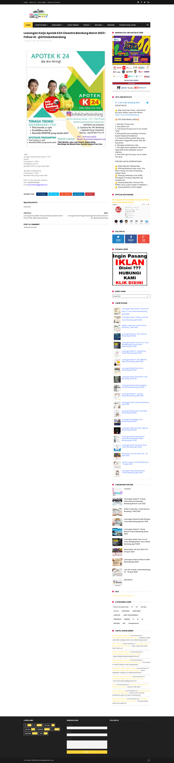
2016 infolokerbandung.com (43, 760)
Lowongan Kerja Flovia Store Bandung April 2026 (132, 369)
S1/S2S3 (86, 25)
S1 (133, 619)
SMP (124, 623)
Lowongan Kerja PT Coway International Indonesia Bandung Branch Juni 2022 (135, 501)
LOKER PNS (117, 615)
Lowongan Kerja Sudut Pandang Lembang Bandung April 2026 (134, 386)
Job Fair (116, 611)
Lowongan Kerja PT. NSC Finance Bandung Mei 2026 (134, 335)
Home (26, 2)
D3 (137, 607)
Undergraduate (133, 623)
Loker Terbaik (73, 25)
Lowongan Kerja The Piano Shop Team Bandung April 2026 (134, 446)
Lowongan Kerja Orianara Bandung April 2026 (135, 403)
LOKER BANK (125, 611)
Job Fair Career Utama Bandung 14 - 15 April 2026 (135, 463)
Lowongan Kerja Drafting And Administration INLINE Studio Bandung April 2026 (133, 438)
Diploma (98, 25)
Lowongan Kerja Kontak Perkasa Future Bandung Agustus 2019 (137, 520)
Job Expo (144, 607)
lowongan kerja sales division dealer (126, 654)
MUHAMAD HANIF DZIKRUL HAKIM (124, 668)
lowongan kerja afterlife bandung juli (126, 662)
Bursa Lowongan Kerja (121, 607)
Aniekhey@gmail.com (121, 635)
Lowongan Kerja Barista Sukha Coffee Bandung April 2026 (133, 472)
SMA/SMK (111, 25)
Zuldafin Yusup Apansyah (122, 676)
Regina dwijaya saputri (121, 652)
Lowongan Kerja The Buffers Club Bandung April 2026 (134, 378)
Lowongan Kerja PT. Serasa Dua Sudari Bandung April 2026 (134, 352)
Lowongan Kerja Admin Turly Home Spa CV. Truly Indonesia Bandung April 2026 (135, 311)
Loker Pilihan (40, 25)
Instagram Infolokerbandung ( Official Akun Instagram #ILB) (130, 201)
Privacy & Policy (53, 2)
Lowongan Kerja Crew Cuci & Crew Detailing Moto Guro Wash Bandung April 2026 (135, 344)
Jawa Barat (57, 25)
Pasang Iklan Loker (127, 25)
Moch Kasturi (117, 644)
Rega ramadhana (119, 699)
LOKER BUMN (136, 611)
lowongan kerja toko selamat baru (126, 670)
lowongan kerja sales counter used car (127, 679)
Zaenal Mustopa (118, 691)
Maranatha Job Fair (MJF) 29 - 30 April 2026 (135, 455)
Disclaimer (42, 2)
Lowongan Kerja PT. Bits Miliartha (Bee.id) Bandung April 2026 (134, 361)
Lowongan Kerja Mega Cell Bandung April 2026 (132, 420)
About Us (32, 2)
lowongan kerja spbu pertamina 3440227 (129, 700)
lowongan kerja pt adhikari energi (125, 638)
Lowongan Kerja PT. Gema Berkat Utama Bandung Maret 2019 (136, 531)
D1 (132, 607)
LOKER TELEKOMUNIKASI (130, 615)
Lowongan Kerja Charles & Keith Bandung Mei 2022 (137, 560)
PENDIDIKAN (117, 619)
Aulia (114, 685)
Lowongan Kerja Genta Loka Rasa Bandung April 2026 (134, 412)
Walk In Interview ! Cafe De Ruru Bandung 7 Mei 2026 (134, 326)
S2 (138, 619)
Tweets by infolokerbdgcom (123, 596)
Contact (127, 489)
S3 (142, 619)
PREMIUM (42, 41)
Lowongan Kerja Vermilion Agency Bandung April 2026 (135, 429)
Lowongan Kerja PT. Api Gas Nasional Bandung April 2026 (133, 395)
